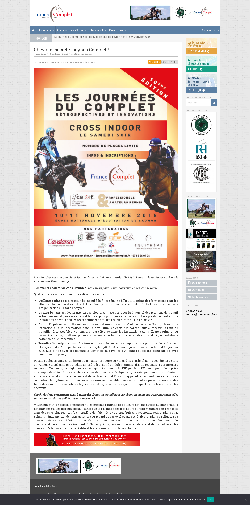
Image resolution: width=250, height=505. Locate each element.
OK (210, 499)
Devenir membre (198, 51)
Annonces (62, 30)
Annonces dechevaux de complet (198, 61)
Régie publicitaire (105, 494)
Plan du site (121, 494)
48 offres (195, 69)
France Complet (41, 53)
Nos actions (44, 30)
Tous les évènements (70, 494)
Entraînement (96, 30)
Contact (55, 486)
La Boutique (196, 90)
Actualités (53, 494)
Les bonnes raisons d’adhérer (198, 44)
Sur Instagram (197, 297)
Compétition (76, 30)
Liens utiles (88, 494)
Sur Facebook (197, 282)
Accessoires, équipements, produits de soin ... (200, 81)
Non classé (55, 53)
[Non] (245, 499)
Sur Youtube (196, 289)
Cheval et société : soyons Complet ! (77, 53)
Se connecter (209, 30)
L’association (116, 30)
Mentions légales (138, 494)
